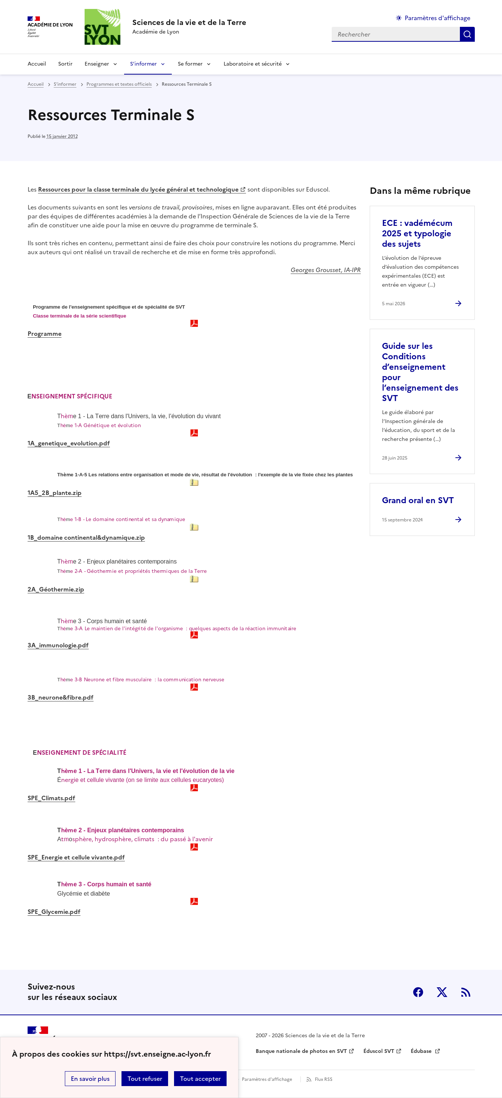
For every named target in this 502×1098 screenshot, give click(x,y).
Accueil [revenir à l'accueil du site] (37, 64)
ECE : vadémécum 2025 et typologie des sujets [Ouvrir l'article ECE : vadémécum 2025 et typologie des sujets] (417, 233)
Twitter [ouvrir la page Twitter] (442, 992)
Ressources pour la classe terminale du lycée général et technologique (138, 189)
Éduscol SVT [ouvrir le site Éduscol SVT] (378, 1051)
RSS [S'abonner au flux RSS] (466, 992)
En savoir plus (90, 1078)
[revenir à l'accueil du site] (189, 22)
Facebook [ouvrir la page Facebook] (418, 992)
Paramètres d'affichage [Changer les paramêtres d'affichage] (437, 17)
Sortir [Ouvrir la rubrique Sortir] (65, 64)
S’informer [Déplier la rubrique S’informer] (143, 64)
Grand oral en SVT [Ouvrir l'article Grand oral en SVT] (418, 500)
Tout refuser (144, 1078)
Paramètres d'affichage (267, 1079)
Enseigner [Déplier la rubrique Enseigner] (97, 64)
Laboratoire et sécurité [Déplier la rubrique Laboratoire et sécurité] (253, 64)
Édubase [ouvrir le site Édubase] (422, 1051)
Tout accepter (200, 1078)
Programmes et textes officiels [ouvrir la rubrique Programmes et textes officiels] (119, 84)
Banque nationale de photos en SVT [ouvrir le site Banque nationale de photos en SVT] (301, 1051)
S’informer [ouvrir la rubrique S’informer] (65, 84)
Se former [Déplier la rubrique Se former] (190, 64)
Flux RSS (323, 1079)
